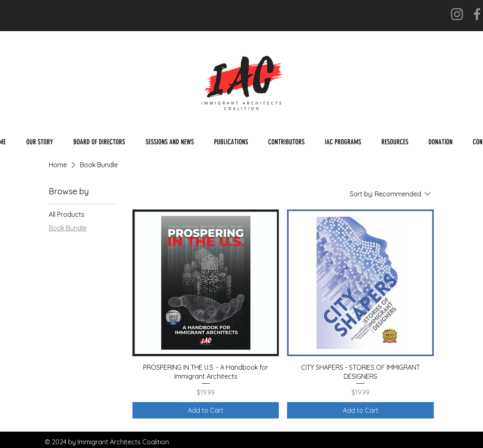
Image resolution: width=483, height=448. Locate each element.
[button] (231, 142)
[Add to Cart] (205, 410)
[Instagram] (457, 14)
